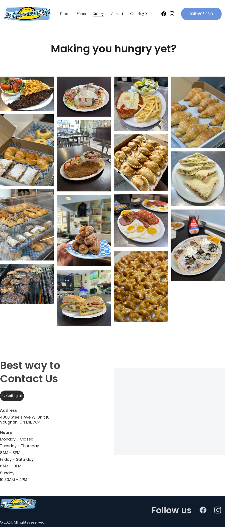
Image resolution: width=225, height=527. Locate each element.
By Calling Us (12, 396)
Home (65, 13)
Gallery (98, 13)
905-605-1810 (201, 13)
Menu (81, 13)
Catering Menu (142, 13)
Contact (117, 13)
